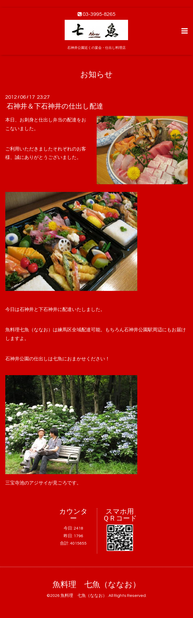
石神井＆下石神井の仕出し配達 (55, 106)
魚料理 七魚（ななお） (96, 585)
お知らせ (96, 74)
